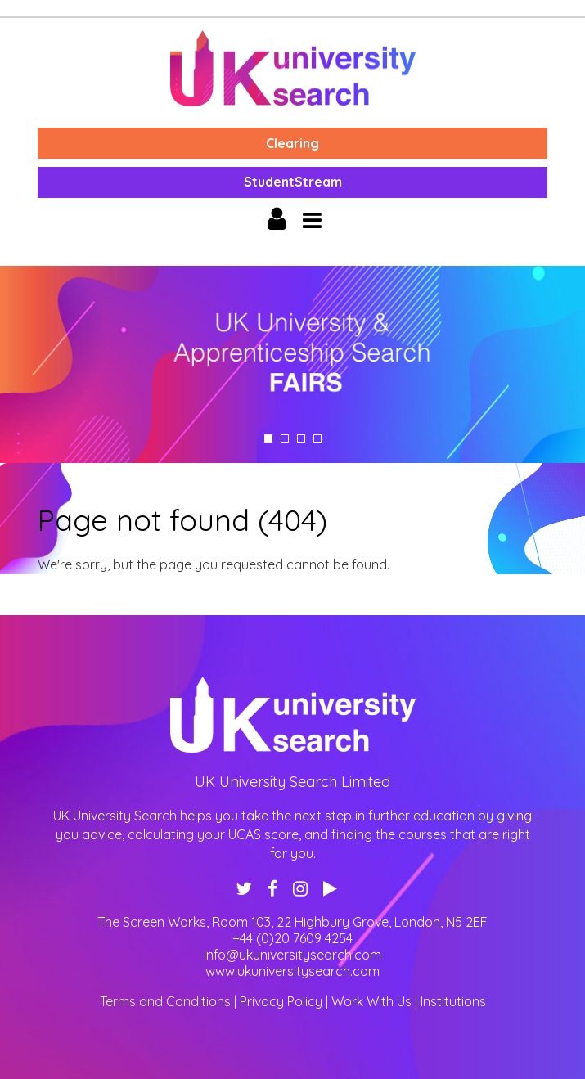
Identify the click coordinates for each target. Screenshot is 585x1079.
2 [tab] (285, 438)
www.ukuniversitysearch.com (292, 971)
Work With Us (371, 1001)
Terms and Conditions (165, 1001)
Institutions (453, 1001)
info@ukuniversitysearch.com (292, 954)
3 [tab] (301, 438)
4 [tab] (317, 438)
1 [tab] (268, 438)
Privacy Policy (281, 1001)
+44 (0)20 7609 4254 (292, 938)
